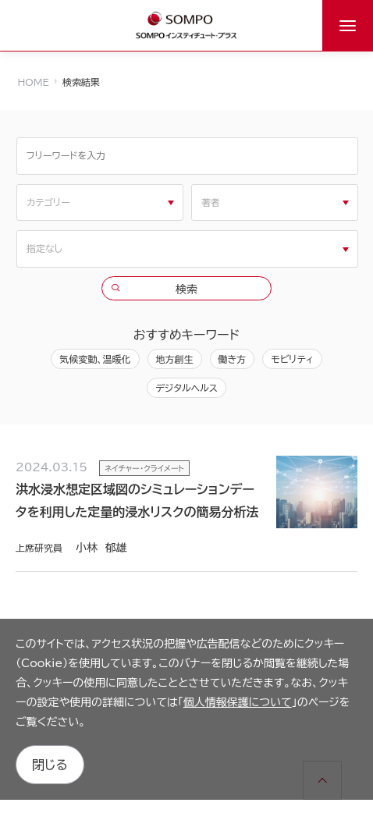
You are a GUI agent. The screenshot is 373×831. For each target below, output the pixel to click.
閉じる (50, 764)
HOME (33, 82)
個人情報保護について (237, 702)
